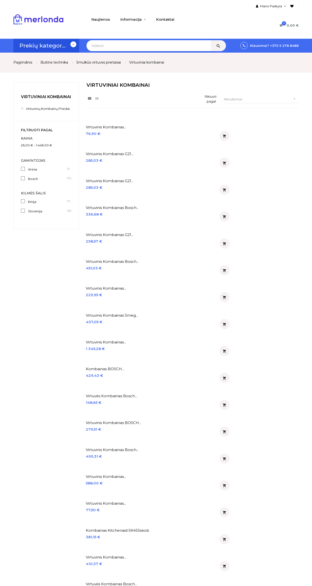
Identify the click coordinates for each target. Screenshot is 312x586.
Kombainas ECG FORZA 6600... (108, 352)
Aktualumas (261, 99)
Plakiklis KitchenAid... (270, 350)
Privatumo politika (28, 533)
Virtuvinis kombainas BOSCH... (270, 193)
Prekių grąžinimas (28, 525)
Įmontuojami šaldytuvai (179, 525)
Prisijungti (70, 516)
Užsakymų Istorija (77, 508)
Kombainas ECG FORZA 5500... (273, 320)
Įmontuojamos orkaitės (179, 500)
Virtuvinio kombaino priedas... (160, 352)
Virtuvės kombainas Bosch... (214, 193)
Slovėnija (47, 216)
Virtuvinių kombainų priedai (43, 111)
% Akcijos (119, 508)
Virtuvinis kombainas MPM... (215, 352)
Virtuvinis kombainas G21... (165, 127)
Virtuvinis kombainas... (107, 127)
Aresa (47, 174)
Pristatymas (23, 508)
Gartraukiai (168, 516)
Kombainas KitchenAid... (218, 318)
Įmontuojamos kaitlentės (181, 508)
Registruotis (72, 525)
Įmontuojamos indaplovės (182, 533)
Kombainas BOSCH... (160, 191)
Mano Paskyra (74, 500)
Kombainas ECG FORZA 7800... (218, 257)
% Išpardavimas (124, 516)
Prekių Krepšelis (75, 533)
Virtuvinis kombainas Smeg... (270, 162)
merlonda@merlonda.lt (252, 531)
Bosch (47, 183)
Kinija (47, 207)
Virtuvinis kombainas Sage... (106, 320)
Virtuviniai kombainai (46, 97)
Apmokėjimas (25, 516)
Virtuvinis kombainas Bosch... (270, 130)
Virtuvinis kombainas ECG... (215, 289)
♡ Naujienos (121, 500)
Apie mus (21, 500)
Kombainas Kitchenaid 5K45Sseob (272, 225)
